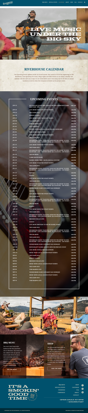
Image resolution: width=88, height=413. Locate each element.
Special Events (53, 4)
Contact (80, 4)
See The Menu (12, 369)
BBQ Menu (45, 4)
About (67, 4)
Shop (71, 4)
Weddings (61, 390)
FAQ (75, 4)
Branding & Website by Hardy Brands (75, 410)
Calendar (61, 4)
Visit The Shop (56, 368)
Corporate (61, 392)
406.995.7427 (76, 401)
